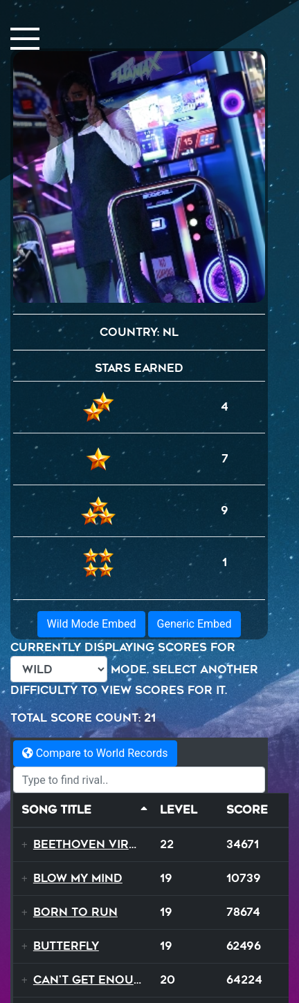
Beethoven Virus (89, 844)
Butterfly (66, 946)
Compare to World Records (95, 753)
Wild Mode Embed (91, 623)
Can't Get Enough (92, 980)
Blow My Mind (78, 878)
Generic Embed (194, 623)
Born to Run (75, 912)
